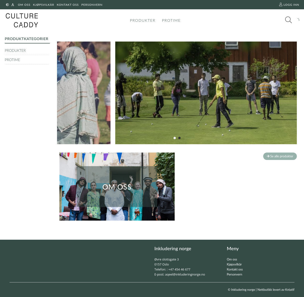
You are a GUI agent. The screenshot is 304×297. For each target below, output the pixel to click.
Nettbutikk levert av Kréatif (275, 290)
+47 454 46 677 (179, 269)
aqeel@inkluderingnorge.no (185, 274)
